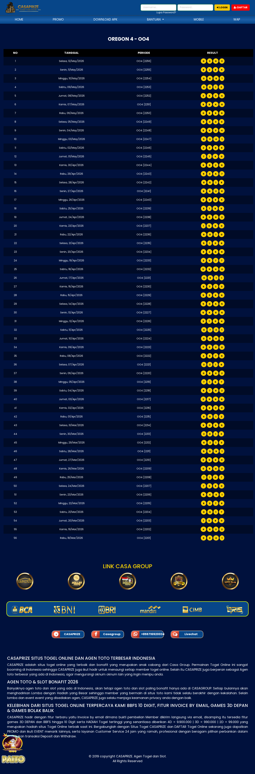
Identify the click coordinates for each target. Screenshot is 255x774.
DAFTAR (240, 7)
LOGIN (222, 7)
